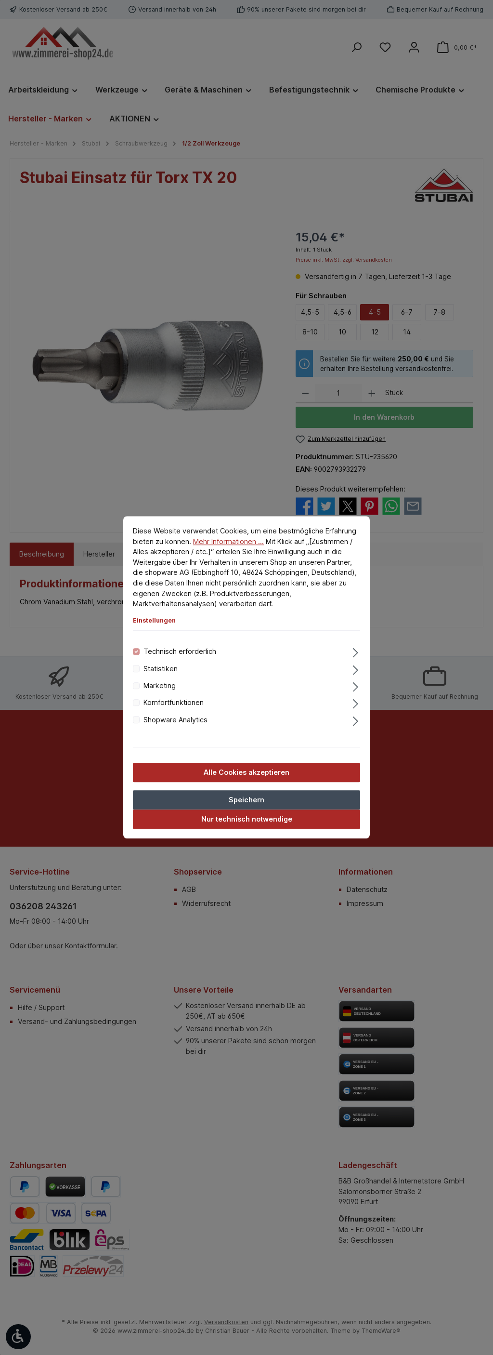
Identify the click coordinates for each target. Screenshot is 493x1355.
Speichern (246, 800)
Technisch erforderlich (179, 652)
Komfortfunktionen (173, 703)
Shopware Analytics (175, 720)
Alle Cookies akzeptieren (246, 773)
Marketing (159, 685)
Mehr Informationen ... (228, 541)
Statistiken (160, 668)
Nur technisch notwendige (246, 819)
